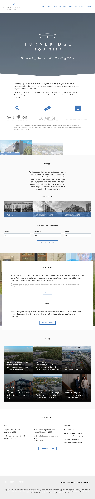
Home (42, 6)
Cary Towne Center (76, 209)
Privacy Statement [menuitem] (83, 483)
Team (55, 6)
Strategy (6, 232)
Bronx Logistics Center (47, 209)
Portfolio (63, 6)
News (70, 6)
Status (67, 232)
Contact (89, 6)
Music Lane (18, 209)
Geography (37, 232)
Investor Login (79, 6)
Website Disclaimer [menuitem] (68, 483)
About (49, 6)
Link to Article (47, 360)
